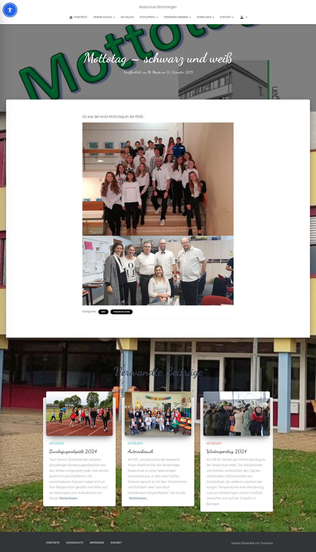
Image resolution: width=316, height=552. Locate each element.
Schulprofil (149, 17)
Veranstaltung (121, 311)
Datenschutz (74, 542)
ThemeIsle (266, 543)
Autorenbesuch (141, 451)
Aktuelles (127, 17)
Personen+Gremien (177, 17)
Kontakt (227, 17)
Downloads (205, 17)
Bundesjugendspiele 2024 (74, 451)
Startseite (53, 542)
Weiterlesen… (69, 498)
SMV (103, 311)
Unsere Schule (104, 17)
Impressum (97, 542)
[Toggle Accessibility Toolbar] (10, 10)
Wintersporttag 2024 (227, 451)
